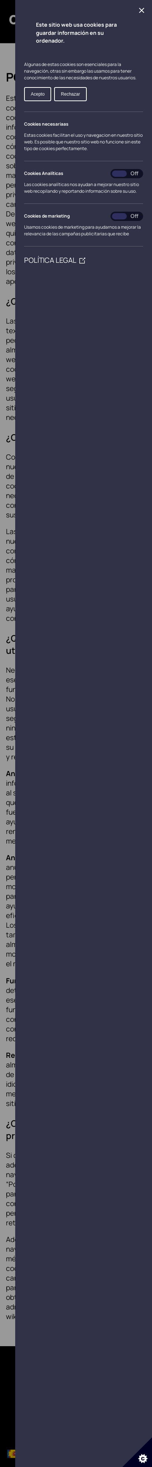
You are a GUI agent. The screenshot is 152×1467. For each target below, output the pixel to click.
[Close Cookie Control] (141, 10)
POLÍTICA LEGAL (54, 260)
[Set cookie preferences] (137, 1452)
